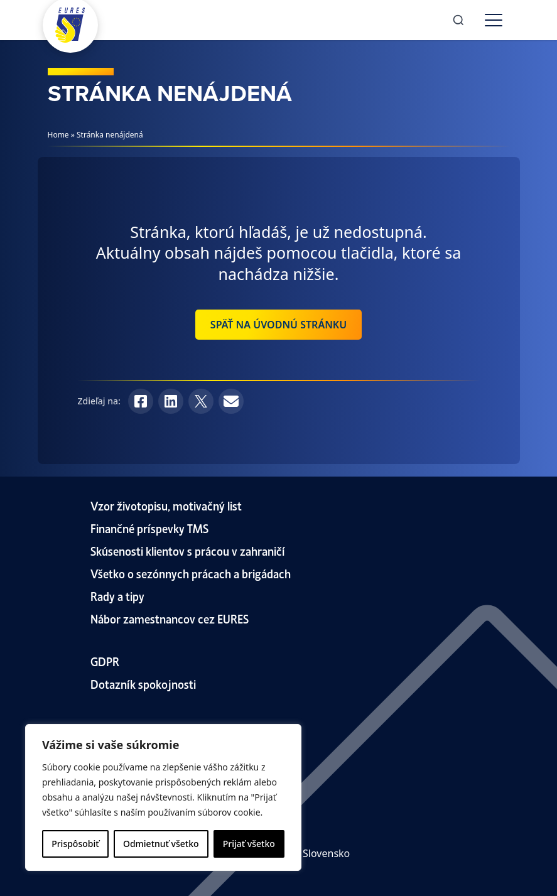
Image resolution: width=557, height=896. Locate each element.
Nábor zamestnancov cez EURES (169, 618)
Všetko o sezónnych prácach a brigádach (190, 573)
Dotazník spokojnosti (143, 683)
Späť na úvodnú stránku (278, 325)
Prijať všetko (249, 844)
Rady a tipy (117, 595)
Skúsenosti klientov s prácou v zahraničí (187, 550)
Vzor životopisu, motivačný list (166, 505)
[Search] (458, 20)
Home (58, 134)
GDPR (104, 661)
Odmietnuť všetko (161, 844)
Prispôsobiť (75, 844)
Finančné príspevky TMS (149, 528)
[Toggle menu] (493, 20)
